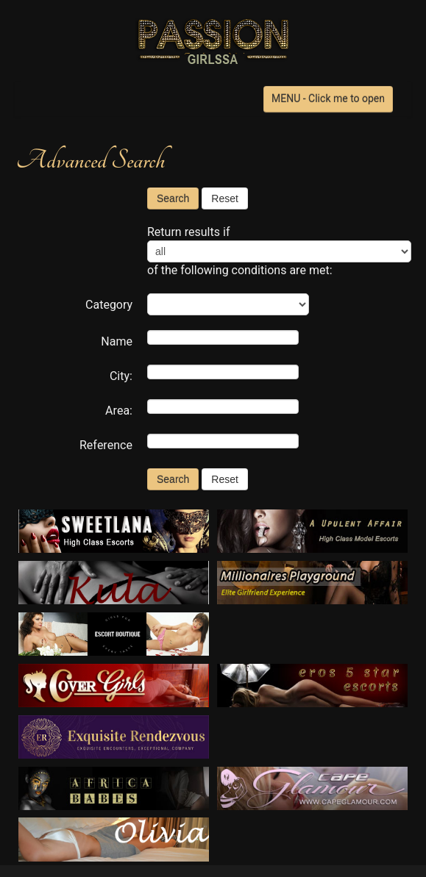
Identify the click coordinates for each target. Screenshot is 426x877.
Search (173, 198)
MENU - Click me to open (328, 99)
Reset (224, 198)
